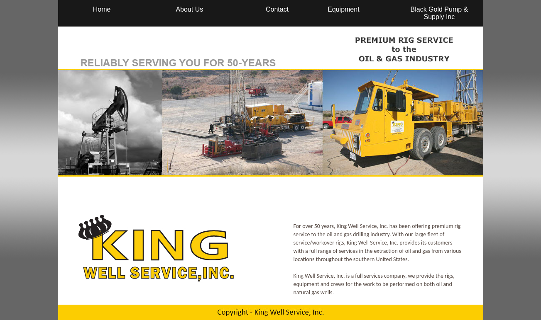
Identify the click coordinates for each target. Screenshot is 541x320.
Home (102, 9)
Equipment (344, 9)
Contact (277, 9)
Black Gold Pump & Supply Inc (439, 13)
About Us (189, 9)
